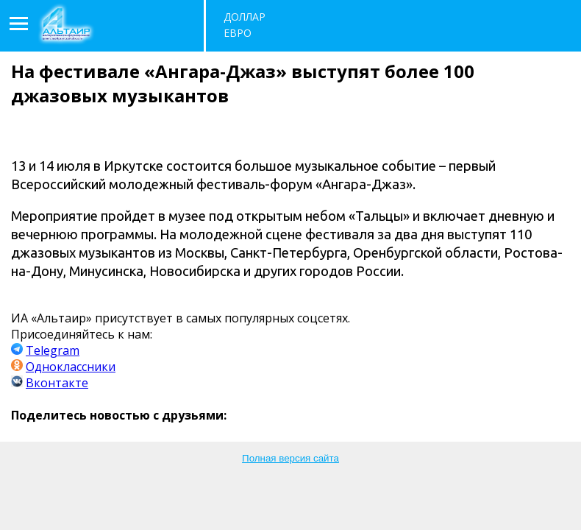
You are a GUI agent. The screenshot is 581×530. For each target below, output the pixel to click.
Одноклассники (70, 366)
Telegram (52, 350)
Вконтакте (57, 383)
